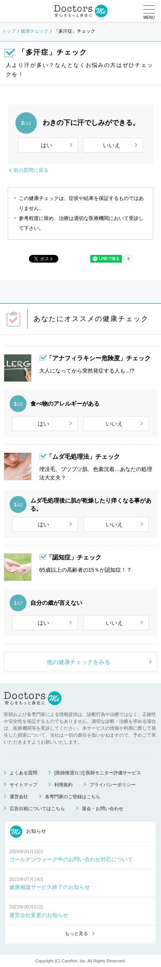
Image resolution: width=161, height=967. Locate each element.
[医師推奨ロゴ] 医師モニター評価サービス (97, 773)
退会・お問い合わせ (102, 808)
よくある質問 (23, 773)
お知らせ (28, 832)
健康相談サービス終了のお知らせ (49, 887)
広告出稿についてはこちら (37, 808)
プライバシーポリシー (113, 784)
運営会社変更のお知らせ (38, 915)
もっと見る (76, 933)
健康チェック (34, 31)
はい (46, 145)
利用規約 (63, 784)
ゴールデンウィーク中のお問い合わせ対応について (71, 859)
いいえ (111, 145)
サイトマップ (23, 784)
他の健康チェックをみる (78, 662)
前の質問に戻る (30, 170)
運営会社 (19, 796)
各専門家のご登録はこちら (72, 796)
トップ (9, 31)
